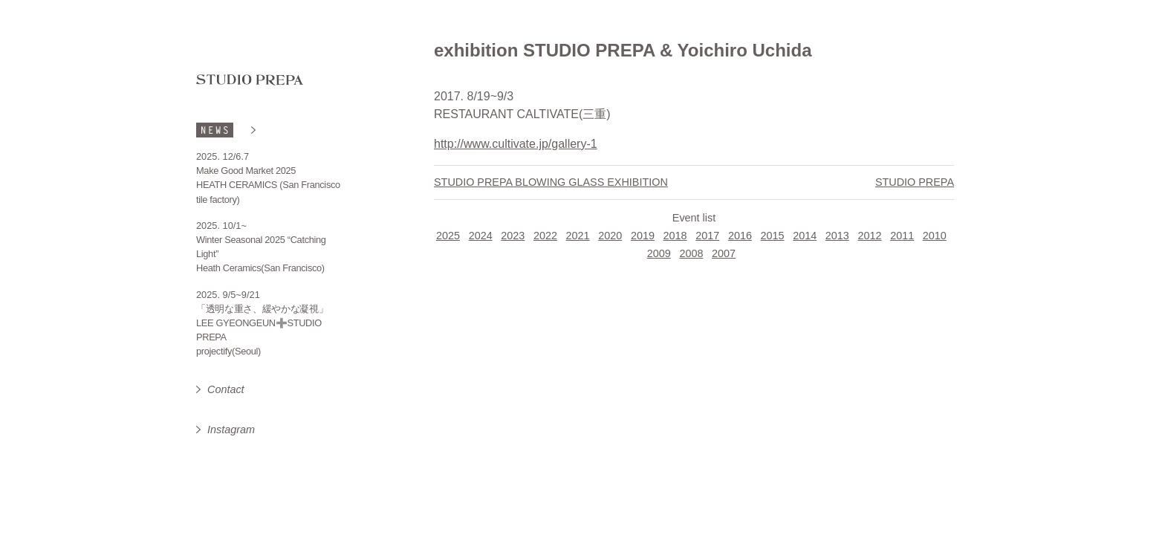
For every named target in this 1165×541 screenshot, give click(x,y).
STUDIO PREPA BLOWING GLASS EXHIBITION (551, 182)
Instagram (231, 429)
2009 (659, 253)
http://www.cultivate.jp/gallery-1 (515, 143)
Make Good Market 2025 (246, 170)
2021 (578, 236)
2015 (773, 236)
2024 (481, 236)
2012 (870, 236)
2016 (740, 236)
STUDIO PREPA (914, 182)
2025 (448, 236)
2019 (643, 236)
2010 (935, 236)
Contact (225, 389)
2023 (513, 236)
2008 (691, 253)
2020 (610, 236)
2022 (545, 236)
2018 (675, 236)
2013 (837, 236)
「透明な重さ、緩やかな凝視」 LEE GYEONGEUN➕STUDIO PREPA (262, 323)
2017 (707, 236)
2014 (805, 236)
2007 (724, 253)
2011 (902, 236)
